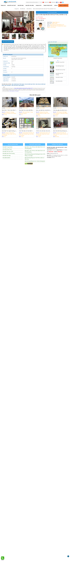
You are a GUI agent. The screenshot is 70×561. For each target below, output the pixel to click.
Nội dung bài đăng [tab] (8, 41)
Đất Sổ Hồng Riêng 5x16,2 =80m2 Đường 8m (35, 161)
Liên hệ (53, 157)
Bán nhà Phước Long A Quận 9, (18, 85)
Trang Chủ (17, 8)
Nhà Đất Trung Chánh (7, 147)
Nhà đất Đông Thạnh (7, 149)
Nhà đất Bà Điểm (6, 157)
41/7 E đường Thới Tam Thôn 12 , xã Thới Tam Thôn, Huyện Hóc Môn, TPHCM (57, 156)
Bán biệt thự (29, 8)
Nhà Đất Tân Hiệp (7, 155)
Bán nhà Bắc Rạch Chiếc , (30, 84)
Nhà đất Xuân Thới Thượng (9, 153)
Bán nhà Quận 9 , (8, 85)
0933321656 (45, 2)
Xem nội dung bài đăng (52, 12)
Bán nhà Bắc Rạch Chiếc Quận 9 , (18, 84)
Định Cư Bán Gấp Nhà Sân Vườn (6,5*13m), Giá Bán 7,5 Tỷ (44, 8)
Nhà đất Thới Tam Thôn (8, 151)
